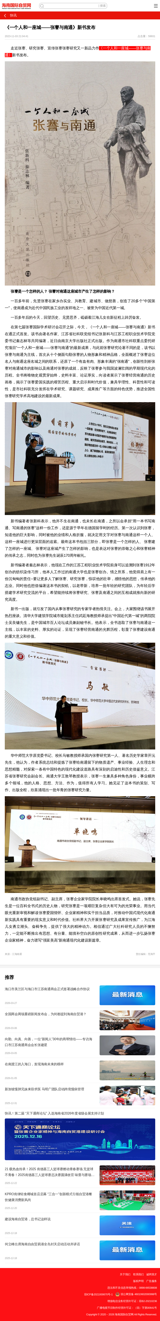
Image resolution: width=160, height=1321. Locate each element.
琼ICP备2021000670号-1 (98, 1294)
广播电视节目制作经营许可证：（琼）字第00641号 (127, 1307)
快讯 (9, 16)
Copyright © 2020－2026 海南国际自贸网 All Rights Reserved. (121, 1314)
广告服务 (151, 1281)
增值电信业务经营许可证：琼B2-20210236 (132, 1301)
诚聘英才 (151, 1274)
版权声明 (138, 1281)
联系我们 (138, 1274)
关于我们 (125, 1274)
